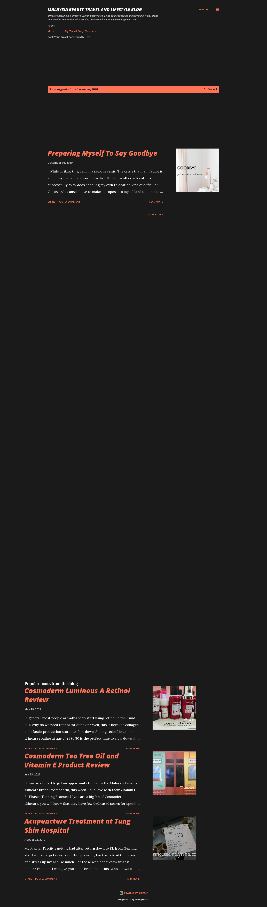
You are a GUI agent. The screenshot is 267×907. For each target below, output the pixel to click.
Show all (211, 89)
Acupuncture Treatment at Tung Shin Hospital (78, 825)
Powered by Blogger (133, 892)
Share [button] (51, 201)
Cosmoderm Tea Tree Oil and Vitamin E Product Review (72, 760)
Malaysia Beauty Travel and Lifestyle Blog (95, 9)
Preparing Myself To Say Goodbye (102, 153)
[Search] (203, 9)
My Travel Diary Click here (65, 31)
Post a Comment (69, 201)
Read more (156, 201)
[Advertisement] (127, 125)
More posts (155, 214)
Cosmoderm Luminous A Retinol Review (77, 695)
